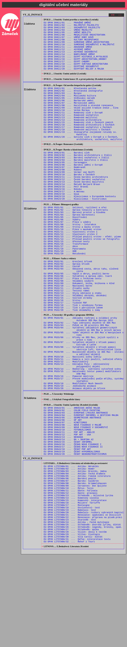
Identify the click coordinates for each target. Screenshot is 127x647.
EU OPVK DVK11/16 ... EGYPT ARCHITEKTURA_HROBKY (75, 66)
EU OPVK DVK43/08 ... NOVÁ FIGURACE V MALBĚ (72, 496)
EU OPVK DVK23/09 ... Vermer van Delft (69, 198)
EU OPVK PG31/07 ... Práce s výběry (67, 257)
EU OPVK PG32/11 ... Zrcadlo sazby (67, 335)
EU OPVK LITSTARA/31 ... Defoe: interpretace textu (77, 630)
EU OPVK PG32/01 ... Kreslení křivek (68, 304)
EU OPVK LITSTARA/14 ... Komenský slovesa (71, 581)
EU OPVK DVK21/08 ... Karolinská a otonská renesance (78, 120)
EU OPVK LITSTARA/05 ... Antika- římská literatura (77, 555)
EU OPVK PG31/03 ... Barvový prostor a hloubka (74, 246)
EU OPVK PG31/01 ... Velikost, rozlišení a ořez (75, 240)
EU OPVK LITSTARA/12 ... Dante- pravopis (70, 575)
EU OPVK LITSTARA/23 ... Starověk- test (70, 607)
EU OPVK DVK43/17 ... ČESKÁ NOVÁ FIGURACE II (73, 522)
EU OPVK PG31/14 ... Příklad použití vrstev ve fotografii (82, 277)
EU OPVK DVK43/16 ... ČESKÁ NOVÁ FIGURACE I (72, 519)
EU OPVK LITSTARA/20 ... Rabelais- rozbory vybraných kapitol (84, 599)
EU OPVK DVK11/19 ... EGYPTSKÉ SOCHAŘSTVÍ (71, 75)
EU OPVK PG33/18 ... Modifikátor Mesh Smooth (73, 448)
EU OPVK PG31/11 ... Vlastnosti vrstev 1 (70, 269)
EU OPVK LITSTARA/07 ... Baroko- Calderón (71, 561)
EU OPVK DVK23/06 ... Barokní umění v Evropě (73, 190)
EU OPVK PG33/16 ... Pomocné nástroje (69, 439)
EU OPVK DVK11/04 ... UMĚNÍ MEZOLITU (68, 32)
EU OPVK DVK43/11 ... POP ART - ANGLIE (69, 504)
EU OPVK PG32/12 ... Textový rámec (67, 338)
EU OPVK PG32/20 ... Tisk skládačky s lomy (72, 361)
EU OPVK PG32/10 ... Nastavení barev (68, 332)
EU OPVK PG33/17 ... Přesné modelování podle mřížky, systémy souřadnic (84, 444)
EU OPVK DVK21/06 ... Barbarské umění (69, 114)
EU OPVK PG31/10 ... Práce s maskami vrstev (72, 266)
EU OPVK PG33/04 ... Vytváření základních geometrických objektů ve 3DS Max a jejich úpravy (82, 383)
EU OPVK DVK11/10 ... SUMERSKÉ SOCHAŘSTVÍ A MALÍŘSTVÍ (79, 49)
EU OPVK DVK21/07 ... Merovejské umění (69, 117)
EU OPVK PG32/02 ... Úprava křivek (67, 306)
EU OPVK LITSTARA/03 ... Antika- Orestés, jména (75, 550)
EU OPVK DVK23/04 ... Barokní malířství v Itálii (76, 184)
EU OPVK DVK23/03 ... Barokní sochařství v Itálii (76, 181)
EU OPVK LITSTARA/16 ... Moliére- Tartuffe (72, 587)
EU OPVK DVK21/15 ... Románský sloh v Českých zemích (78, 140)
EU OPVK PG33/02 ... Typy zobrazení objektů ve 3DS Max (80, 376)
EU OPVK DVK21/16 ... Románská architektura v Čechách (79, 143)
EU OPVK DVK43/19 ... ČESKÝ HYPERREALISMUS (72, 528)
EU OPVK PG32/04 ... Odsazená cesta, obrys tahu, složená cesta (81, 314)
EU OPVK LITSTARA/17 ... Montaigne (67, 590)
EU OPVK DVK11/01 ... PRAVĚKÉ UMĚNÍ (67, 23)
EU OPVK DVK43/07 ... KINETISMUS (65, 493)
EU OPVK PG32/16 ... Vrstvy (62, 350)
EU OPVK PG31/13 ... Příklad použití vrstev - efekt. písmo (82, 274)
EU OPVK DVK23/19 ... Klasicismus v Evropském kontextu (80, 227)
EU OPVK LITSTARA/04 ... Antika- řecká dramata (74, 552)
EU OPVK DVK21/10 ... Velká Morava (67, 126)
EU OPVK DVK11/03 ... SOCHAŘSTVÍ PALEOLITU (72, 29)
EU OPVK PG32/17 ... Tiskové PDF (65, 353)
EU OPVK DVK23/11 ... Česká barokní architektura (76, 204)
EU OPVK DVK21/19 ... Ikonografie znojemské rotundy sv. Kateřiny (80, 153)
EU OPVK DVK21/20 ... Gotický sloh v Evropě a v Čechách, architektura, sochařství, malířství (83, 159)
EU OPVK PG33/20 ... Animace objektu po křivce (74, 454)
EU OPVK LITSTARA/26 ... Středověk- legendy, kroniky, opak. (83, 616)
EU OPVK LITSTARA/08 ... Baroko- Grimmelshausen (75, 564)
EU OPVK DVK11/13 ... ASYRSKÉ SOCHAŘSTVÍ (70, 58)
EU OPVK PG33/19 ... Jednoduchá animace (70, 451)
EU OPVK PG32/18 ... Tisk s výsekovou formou (73, 355)
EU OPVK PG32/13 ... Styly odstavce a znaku (72, 341)
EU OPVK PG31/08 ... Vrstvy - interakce (70, 260)
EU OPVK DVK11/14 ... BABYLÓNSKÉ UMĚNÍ (69, 61)
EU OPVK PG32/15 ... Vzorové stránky (68, 347)
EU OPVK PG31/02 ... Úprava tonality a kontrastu (76, 243)
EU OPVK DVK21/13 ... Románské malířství (70, 134)
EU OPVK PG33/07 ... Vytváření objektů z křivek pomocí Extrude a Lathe (80, 401)
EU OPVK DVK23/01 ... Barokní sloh (67, 175)
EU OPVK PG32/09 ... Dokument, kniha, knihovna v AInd (79, 330)
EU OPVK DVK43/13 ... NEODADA (63, 510)
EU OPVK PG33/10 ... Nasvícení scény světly (72, 416)
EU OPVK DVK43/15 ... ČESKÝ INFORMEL (68, 516)
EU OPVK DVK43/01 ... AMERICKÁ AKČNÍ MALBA (72, 476)
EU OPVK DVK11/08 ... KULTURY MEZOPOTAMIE (71, 43)
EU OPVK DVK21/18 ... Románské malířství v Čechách (77, 149)
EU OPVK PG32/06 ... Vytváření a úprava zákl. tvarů (78, 321)
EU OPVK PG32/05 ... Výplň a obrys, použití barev (76, 318)
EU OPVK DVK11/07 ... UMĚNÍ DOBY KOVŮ (69, 40)
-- (120, 15)
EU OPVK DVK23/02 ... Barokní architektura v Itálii (78, 178)
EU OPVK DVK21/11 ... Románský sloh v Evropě (73, 129)
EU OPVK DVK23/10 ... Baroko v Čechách (69, 201)
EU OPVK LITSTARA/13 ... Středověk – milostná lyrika (78, 578)
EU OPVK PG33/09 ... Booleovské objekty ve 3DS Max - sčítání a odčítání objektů (84, 412)
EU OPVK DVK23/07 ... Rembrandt (65, 193)
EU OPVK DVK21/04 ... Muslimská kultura (70, 108)
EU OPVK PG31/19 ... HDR (60, 292)
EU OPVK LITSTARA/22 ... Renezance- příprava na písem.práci (83, 604)
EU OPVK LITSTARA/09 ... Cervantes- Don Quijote (75, 567)
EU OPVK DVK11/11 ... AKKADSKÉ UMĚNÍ (68, 52)
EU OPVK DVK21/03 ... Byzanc (63, 106)
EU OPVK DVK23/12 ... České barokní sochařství (74, 207)
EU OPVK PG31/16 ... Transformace (66, 283)
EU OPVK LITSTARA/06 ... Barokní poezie (70, 558)
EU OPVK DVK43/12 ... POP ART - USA (67, 507)
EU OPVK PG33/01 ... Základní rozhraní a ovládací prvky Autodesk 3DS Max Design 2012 (80, 372)
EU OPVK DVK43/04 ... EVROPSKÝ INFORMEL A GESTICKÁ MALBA (81, 484)
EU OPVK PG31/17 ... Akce (61, 286)
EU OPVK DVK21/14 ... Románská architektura (72, 137)
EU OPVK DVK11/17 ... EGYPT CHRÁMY (67, 69)
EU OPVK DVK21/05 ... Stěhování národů (69, 111)
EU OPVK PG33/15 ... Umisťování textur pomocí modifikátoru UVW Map (82, 435)
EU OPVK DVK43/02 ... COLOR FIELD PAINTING (72, 479)
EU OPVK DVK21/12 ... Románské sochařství (71, 131)
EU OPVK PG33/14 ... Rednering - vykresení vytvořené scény (82, 431)
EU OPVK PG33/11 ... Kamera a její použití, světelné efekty (83, 419)
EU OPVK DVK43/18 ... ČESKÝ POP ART (67, 525)
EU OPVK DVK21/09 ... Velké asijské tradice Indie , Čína (81, 123)
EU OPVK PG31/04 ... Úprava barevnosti (69, 248)
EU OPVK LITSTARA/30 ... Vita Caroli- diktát (73, 627)
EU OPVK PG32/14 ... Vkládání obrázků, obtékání (75, 344)
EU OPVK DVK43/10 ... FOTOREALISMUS (67, 502)
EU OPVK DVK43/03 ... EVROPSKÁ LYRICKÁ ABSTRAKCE (76, 481)
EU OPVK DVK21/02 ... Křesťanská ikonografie (73, 103)
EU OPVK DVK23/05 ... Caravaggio (65, 187)
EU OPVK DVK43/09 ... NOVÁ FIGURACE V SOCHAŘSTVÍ (76, 499)
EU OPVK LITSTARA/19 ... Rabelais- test (70, 596)
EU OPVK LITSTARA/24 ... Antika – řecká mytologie (76, 610)
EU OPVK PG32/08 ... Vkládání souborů (69, 327)
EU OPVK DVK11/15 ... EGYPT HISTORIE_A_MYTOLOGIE (76, 64)
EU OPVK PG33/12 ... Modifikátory (66, 422)
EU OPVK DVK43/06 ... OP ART (63, 490)
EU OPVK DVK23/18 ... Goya (61, 224)
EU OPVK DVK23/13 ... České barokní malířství (74, 210)
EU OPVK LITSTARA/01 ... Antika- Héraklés (71, 544)
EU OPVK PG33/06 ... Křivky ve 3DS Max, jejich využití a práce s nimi (81, 395)
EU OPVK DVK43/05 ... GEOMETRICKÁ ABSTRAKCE (72, 487)
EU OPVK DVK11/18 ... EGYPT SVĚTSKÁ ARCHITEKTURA (76, 72)
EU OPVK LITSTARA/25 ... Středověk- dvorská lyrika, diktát (82, 613)
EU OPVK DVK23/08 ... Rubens (63, 196)
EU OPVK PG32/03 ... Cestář (62, 309)
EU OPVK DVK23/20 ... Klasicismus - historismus (75, 230)
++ (113, 15)
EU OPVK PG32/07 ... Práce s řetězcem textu (72, 324)
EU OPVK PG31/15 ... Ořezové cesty (67, 280)
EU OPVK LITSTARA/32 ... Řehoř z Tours (69, 633)
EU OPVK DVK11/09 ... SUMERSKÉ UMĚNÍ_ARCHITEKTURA (76, 46)
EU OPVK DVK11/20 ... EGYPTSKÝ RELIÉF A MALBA (74, 78)
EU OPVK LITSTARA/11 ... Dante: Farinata (70, 573)
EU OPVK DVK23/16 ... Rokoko (63, 219)
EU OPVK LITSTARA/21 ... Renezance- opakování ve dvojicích (82, 601)
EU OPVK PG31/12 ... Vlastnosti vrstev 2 (70, 272)
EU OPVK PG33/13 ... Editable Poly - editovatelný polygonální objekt (76, 427)
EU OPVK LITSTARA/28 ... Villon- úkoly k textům (75, 622)
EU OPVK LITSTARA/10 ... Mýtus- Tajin (69, 570)
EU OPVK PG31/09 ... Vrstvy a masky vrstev (72, 263)
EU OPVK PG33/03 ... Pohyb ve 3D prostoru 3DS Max (76, 379)
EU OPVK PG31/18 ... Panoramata (65, 289)
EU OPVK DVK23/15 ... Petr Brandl (66, 216)
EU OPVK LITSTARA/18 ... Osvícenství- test (72, 593)
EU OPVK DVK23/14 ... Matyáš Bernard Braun (72, 213)
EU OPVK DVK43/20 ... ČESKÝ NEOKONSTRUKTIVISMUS (75, 530)
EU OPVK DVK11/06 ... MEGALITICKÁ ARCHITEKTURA (74, 38)
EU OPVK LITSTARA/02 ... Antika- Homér (69, 547)
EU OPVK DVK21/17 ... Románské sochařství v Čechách (78, 146)
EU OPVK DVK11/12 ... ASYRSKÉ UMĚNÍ (67, 55)
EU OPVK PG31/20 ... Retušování (65, 295)
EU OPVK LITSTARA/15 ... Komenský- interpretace (75, 584)
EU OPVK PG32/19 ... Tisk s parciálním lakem (73, 358)
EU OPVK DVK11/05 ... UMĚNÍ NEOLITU (67, 35)
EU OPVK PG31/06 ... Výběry (62, 254)
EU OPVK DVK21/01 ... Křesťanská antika (70, 100)
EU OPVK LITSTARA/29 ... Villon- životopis (72, 624)
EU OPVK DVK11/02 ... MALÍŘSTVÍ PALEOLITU (71, 26)
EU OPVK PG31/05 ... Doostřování (65, 251)
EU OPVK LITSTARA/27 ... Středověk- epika (71, 619)
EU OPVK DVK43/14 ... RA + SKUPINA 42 (69, 513)
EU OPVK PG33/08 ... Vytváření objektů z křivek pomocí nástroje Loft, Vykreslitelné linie (82, 407)
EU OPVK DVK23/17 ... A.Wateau (64, 221)
